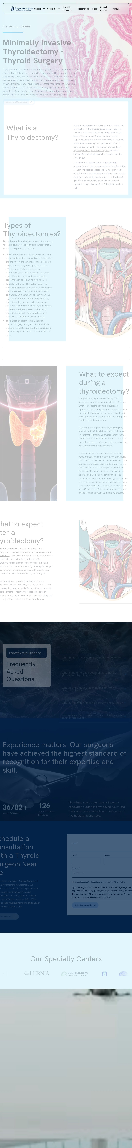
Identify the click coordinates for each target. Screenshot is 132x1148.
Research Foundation (67, 9)
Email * (65, 856)
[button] (39, 8)
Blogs (94, 8)
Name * (65, 843)
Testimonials (83, 8)
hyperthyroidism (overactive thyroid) (91, 141)
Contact (116, 8)
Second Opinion (103, 9)
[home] (22, 8)
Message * (67, 868)
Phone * (98, 856)
